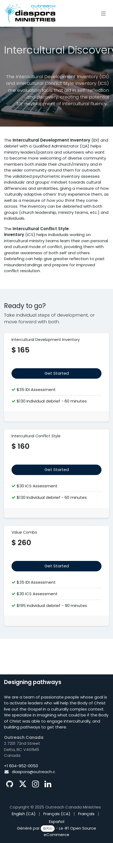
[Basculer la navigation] (103, 13)
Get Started (56, 469)
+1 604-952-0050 (21, 766)
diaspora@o (24, 771)
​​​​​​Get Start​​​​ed (56, 373)
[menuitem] (24, 814)
